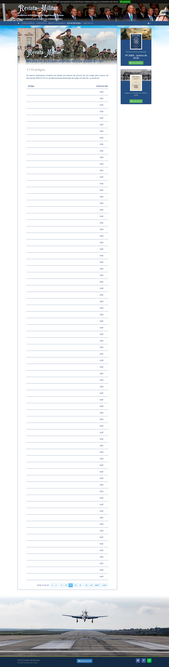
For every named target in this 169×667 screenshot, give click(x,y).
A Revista (41, 23)
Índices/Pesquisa (57, 23)
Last (105, 585)
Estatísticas (74, 23)
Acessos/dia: (101, 86)
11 (71, 585)
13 (80, 585)
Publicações (28, 23)
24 (91, 585)
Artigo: (31, 86)
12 (75, 585)
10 (66, 585)
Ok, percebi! (125, 2)
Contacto (88, 23)
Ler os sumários (136, 63)
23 (86, 585)
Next (97, 585)
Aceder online (136, 101)
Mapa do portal (84, 661)
